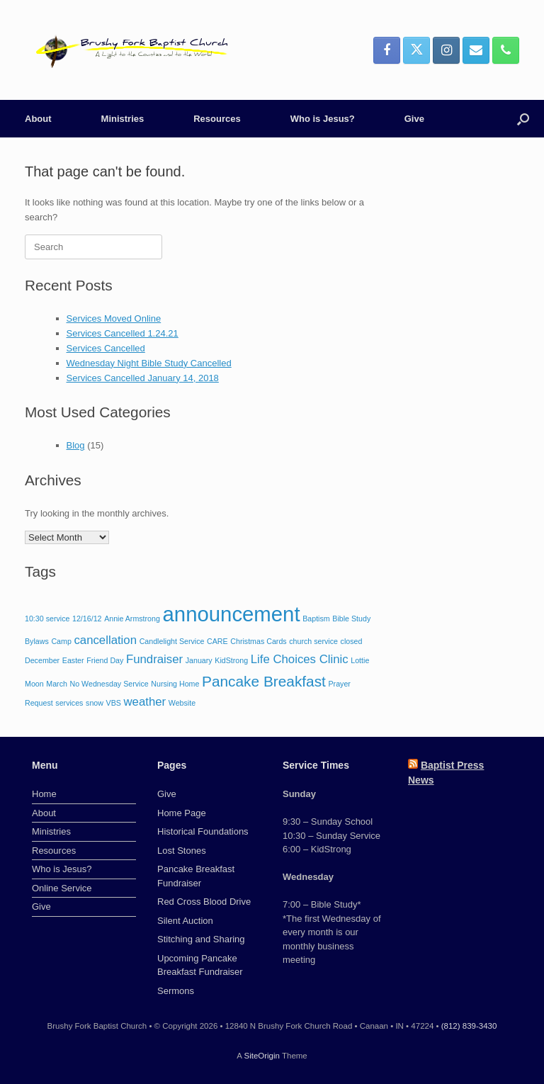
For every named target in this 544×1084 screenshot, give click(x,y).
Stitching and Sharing (201, 939)
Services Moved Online (114, 318)
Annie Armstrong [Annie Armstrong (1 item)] (132, 618)
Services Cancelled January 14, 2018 (143, 378)
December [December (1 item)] (42, 660)
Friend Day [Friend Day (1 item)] (104, 660)
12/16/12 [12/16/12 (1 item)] (86, 618)
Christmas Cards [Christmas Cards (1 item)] (258, 641)
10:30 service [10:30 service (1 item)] (47, 618)
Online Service (62, 888)
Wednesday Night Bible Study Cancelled (149, 363)
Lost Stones (181, 850)
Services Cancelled (106, 348)
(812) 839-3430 (469, 1026)
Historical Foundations (203, 831)
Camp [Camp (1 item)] (61, 641)
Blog (76, 445)
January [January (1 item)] (199, 660)
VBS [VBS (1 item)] (113, 703)
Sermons (175, 991)
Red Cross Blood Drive (204, 901)
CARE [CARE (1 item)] (217, 641)
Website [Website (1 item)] (182, 703)
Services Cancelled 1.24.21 (122, 333)
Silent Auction (185, 920)
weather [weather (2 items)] (145, 701)
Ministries (122, 118)
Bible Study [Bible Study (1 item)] (351, 618)
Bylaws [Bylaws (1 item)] (37, 641)
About (38, 118)
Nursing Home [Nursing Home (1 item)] (175, 683)
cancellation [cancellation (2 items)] (105, 640)
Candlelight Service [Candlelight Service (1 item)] (172, 641)
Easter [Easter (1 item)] (73, 660)
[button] (523, 118)
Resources (216, 118)
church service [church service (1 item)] (313, 641)
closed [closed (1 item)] (352, 641)
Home (44, 794)
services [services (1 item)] (69, 703)
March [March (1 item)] (56, 683)
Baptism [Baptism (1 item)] (316, 618)
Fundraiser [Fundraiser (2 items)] (154, 659)
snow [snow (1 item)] (94, 703)
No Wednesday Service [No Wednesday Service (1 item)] (109, 683)
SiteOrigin (262, 1055)
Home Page (181, 813)
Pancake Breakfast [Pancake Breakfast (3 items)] (264, 681)
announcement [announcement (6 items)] (231, 614)
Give (414, 118)
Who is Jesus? (322, 118)
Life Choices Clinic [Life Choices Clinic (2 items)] (299, 659)
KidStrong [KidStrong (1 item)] (231, 660)
